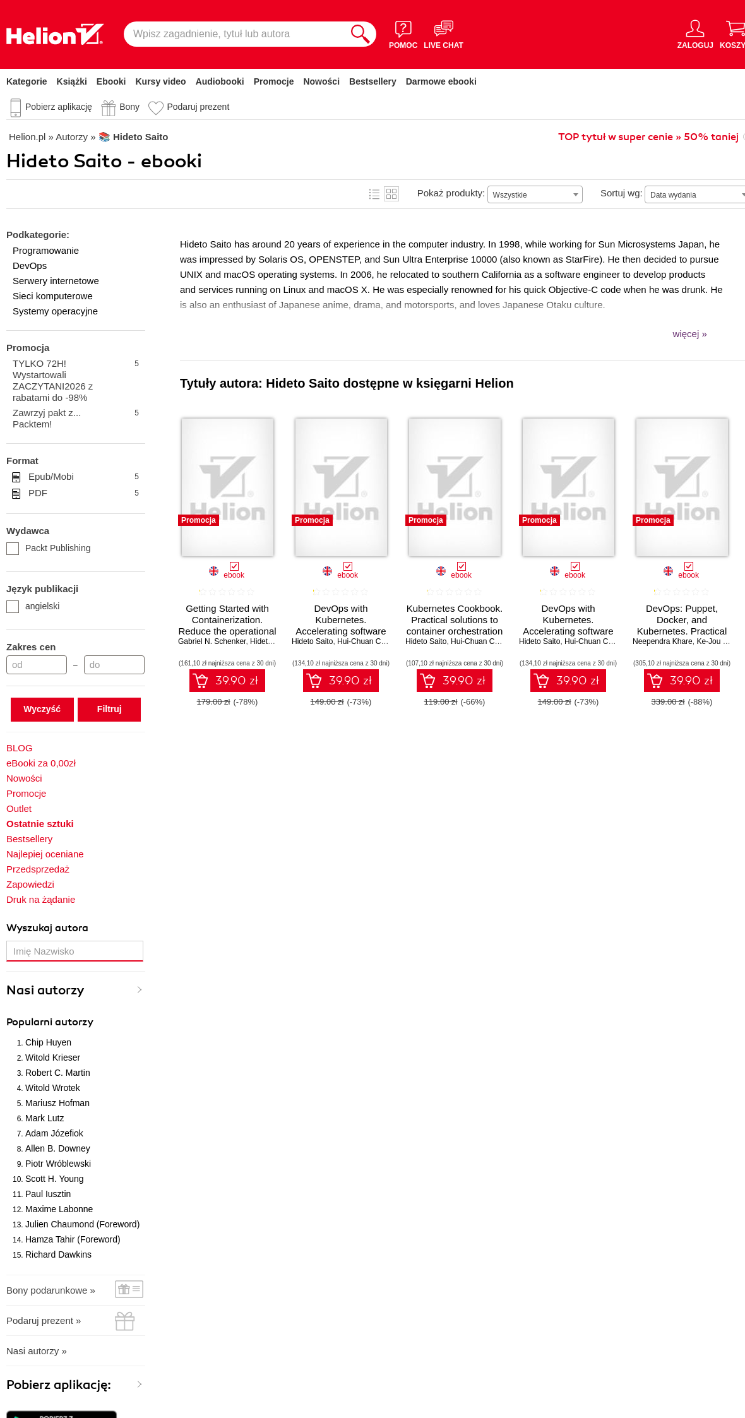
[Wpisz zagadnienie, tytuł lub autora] (234, 34)
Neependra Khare (663, 641)
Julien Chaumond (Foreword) (82, 1224)
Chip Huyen (48, 1042)
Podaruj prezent (198, 107)
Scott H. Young (54, 1179)
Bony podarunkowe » (50, 1290)
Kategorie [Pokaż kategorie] (26, 81)
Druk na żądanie (40, 899)
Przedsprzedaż (37, 869)
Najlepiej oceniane (45, 854)
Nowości (321, 81)
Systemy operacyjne (55, 311)
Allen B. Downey (57, 1148)
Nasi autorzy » (36, 1350)
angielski (32, 606)
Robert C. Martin (57, 1073)
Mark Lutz (44, 1118)
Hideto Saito (270, 641)
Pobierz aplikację (58, 107)
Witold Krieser (52, 1057)
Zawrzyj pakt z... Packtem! (76, 418)
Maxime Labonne (59, 1209)
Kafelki (391, 193)
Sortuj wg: (621, 193)
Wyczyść (42, 709)
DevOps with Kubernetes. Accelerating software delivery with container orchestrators (568, 631)
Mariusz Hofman (57, 1103)
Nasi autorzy (45, 990)
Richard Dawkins (58, 1254)
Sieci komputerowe (53, 295)
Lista (374, 193)
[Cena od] (36, 664)
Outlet (19, 808)
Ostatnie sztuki (40, 823)
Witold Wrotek (52, 1088)
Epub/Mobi (83, 476)
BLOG (19, 747)
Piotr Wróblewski (58, 1164)
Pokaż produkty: (451, 193)
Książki (72, 81)
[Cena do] (114, 664)
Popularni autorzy (49, 1022)
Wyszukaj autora (47, 928)
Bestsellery (372, 81)
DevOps (30, 265)
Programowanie (46, 250)
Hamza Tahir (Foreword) (73, 1239)
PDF (83, 493)
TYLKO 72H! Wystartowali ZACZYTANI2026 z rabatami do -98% (76, 380)
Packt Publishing (48, 548)
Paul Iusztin (48, 1194)
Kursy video (161, 81)
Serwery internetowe (56, 280)
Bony (129, 107)
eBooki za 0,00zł (41, 763)
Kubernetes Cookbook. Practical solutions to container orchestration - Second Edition (455, 625)
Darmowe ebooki (441, 81)
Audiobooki (220, 81)
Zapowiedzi (30, 884)
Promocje (274, 81)
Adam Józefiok (54, 1133)
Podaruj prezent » (43, 1320)
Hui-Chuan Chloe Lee (373, 641)
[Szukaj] (360, 34)
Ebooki (111, 81)
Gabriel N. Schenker (212, 641)
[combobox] (535, 194)
